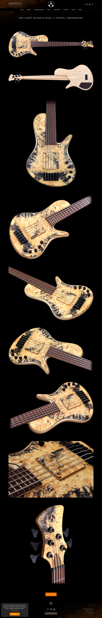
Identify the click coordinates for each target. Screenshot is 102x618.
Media (73, 9)
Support (65, 9)
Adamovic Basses (51, 4)
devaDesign (91, 612)
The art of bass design (15, 5)
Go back (51, 594)
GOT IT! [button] (15, 614)
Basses (29, 9)
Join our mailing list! (51, 613)
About (49, 9)
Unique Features (39, 9)
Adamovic (15, 3)
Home (22, 9)
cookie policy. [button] (14, 610)
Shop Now (57, 9)
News (80, 9)
